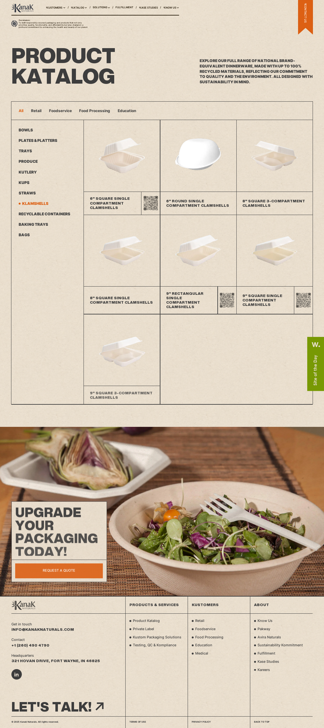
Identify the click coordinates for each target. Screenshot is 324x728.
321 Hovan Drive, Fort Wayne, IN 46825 (55, 660)
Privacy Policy (201, 721)
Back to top (262, 721)
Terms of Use (137, 721)
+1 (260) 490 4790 (30, 645)
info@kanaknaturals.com (42, 629)
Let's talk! (57, 706)
